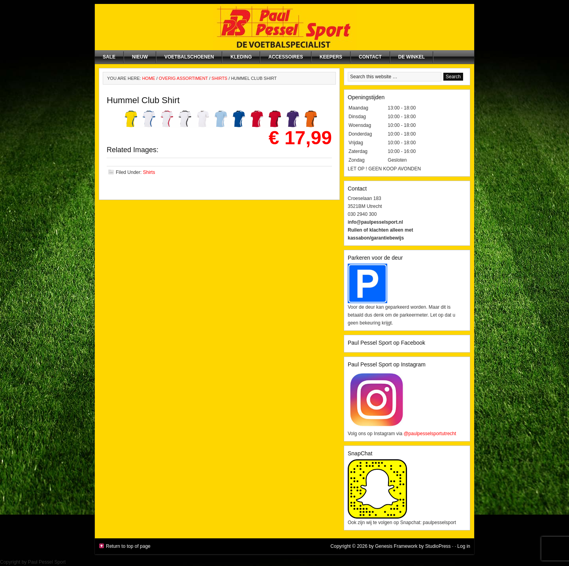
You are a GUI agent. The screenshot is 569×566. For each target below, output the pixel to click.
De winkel (411, 57)
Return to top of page (128, 546)
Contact (370, 57)
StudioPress (438, 546)
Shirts (149, 172)
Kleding (241, 57)
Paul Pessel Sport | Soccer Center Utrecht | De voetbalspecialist (284, 27)
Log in (463, 546)
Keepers (331, 57)
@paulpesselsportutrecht (429, 433)
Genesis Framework (396, 546)
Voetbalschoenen (189, 57)
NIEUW (140, 57)
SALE (109, 57)
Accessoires (285, 57)
